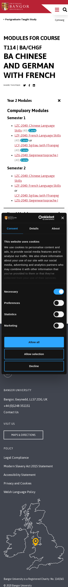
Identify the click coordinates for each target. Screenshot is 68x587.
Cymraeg (59, 20)
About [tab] (56, 228)
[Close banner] (62, 218)
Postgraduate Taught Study (20, 19)
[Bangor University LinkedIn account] (34, 85)
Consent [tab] (12, 228)
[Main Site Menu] (57, 9)
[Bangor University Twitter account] (24, 85)
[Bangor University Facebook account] (29, 85)
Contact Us (11, 412)
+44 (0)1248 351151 (17, 406)
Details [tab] (34, 228)
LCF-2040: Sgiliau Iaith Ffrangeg (37, 145)
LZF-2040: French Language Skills (38, 135)
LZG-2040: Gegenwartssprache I (36, 155)
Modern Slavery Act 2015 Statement (28, 466)
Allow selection (34, 354)
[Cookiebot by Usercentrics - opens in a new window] (40, 218)
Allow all (34, 342)
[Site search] (65, 9)
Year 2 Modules (34, 100)
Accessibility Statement (20, 475)
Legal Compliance (16, 457)
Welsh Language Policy (19, 492)
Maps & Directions (23, 434)
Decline (34, 365)
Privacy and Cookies (17, 483)
